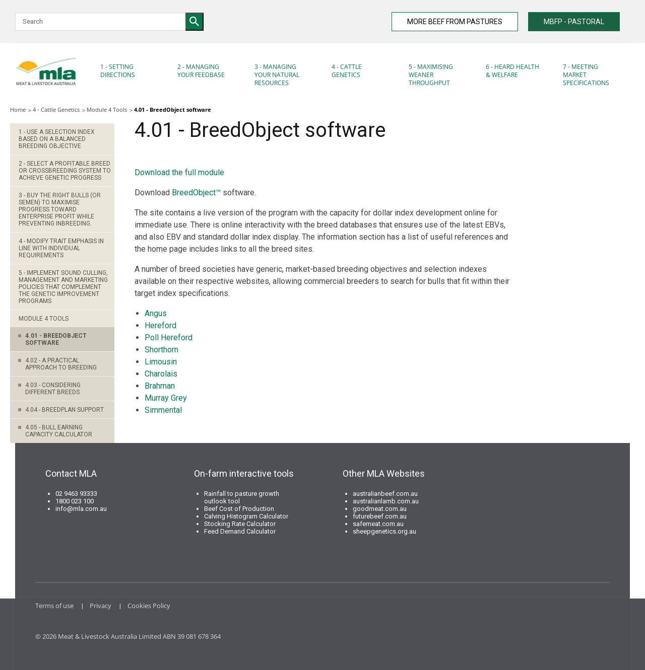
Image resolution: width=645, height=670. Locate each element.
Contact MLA (71, 473)
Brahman (160, 386)
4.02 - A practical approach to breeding (61, 364)
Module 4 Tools (107, 109)
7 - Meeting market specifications (586, 74)
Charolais (162, 374)
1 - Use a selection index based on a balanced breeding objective (57, 139)
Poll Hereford (168, 337)
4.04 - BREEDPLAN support (64, 409)
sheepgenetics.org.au (384, 531)
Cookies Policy (148, 605)
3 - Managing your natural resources (276, 74)
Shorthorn (161, 349)
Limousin (161, 361)
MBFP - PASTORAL (574, 22)
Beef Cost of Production (239, 508)
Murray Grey (166, 398)
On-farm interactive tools (244, 473)
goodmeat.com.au (380, 508)
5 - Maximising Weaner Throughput (431, 74)
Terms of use (54, 605)
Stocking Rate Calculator (240, 524)
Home (18, 109)
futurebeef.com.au (380, 516)
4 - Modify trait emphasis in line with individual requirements (61, 248)
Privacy (100, 605)
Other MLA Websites (384, 473)
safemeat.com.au (378, 524)
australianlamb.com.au (386, 501)
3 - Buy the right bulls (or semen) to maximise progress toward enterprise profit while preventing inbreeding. (60, 209)
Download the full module (179, 172)
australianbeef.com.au (385, 493)
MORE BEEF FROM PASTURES (454, 22)
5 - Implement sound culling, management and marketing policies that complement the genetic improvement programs (63, 287)
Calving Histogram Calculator (246, 516)
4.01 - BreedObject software (56, 339)
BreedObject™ (196, 192)
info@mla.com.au (81, 508)
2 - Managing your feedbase (201, 70)
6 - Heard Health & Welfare (512, 70)
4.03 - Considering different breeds (53, 389)
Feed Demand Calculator (240, 531)
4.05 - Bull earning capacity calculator (58, 431)
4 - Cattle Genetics (347, 70)
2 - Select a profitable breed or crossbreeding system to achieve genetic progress (65, 170)
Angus (156, 313)
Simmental (163, 410)
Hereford (160, 325)
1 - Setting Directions (117, 70)
